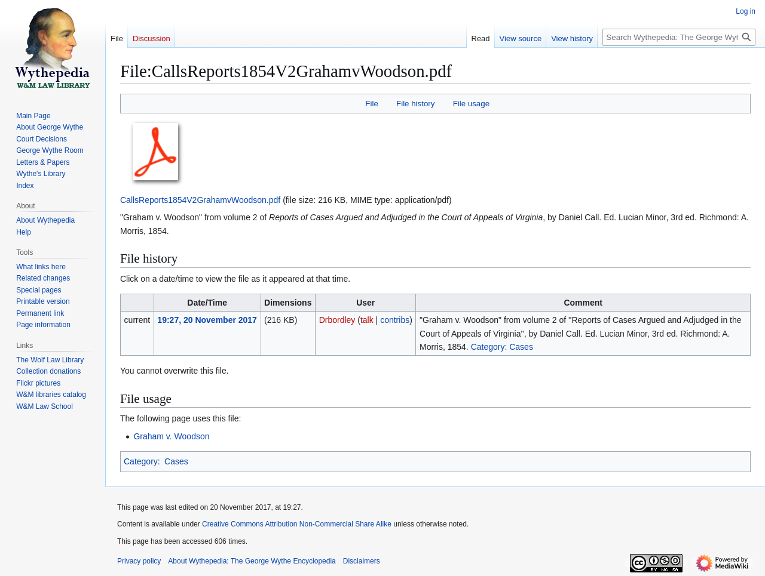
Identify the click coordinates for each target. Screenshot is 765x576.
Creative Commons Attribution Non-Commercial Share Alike (296, 524)
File (371, 103)
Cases (176, 461)
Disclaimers (361, 561)
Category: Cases (502, 347)
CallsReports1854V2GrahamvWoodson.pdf (200, 200)
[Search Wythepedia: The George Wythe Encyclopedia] (678, 37)
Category (141, 461)
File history (415, 103)
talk (367, 320)
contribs (394, 320)
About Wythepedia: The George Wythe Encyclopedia (251, 561)
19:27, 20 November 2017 (207, 320)
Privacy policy (139, 561)
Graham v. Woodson (171, 436)
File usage (471, 103)
